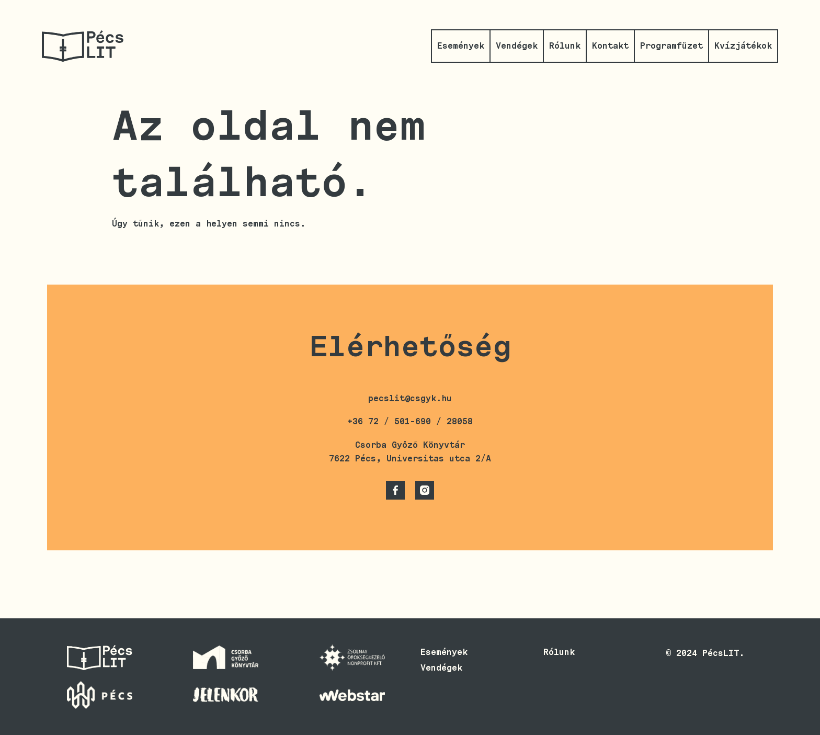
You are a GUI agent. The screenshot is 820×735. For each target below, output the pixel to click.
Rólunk (564, 46)
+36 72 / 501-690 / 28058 (410, 421)
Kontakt (610, 46)
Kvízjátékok (743, 46)
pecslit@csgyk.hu (410, 398)
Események (460, 46)
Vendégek (517, 46)
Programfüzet (671, 46)
